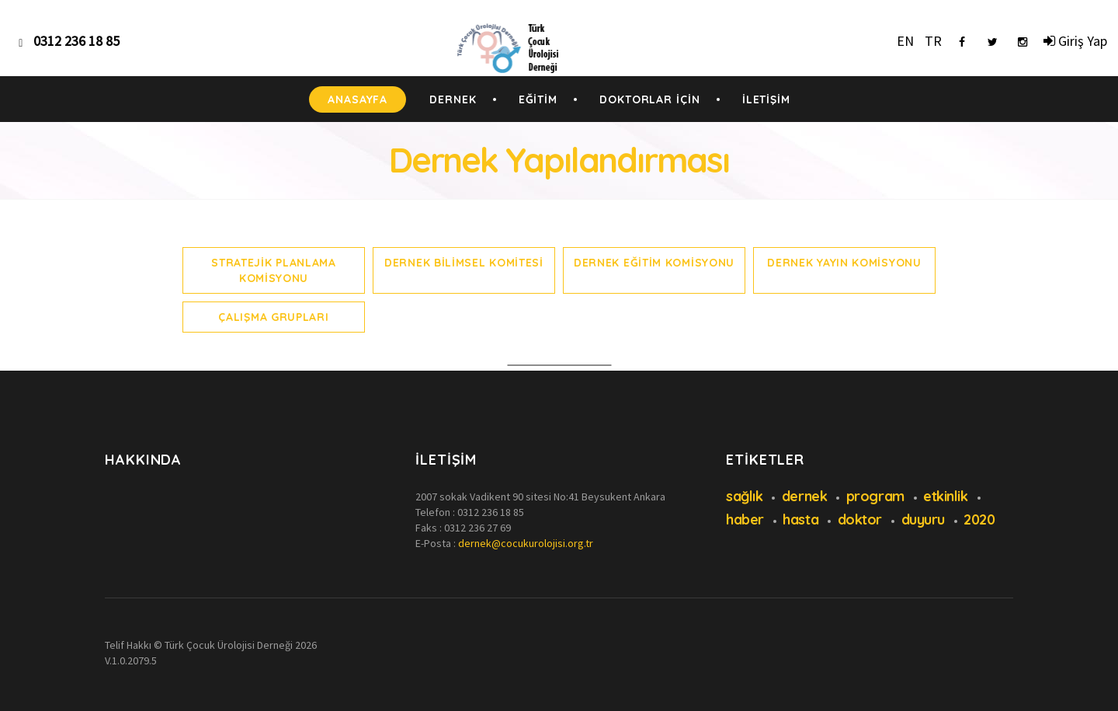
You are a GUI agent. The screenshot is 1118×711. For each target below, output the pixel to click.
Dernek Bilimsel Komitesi (463, 263)
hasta (800, 519)
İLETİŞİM (766, 99)
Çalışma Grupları (273, 317)
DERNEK (452, 99)
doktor (860, 519)
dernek (804, 496)
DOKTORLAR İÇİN (649, 99)
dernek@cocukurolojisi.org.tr (525, 543)
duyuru (923, 519)
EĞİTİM (538, 99)
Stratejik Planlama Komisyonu (273, 270)
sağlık (744, 496)
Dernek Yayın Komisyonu (844, 263)
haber (745, 519)
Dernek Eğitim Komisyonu (654, 263)
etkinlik (945, 496)
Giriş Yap (1075, 41)
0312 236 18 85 (490, 512)
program (875, 496)
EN (905, 41)
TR (933, 41)
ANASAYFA (357, 99)
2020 (979, 519)
